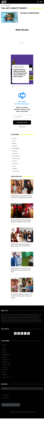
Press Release (5, 408)
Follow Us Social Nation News (11, 418)
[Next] (32, 49)
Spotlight (14, 174)
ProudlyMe (15, 166)
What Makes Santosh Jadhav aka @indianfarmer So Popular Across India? (21, 288)
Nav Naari (14, 164)
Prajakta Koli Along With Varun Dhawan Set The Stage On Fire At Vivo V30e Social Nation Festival (20, 86)
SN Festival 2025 (16, 171)
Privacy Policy (5, 411)
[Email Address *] (22, 130)
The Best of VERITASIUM (30, 13)
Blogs (13, 154)
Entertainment (16, 161)
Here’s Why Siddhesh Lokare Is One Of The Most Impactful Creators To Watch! (21, 313)
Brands (14, 156)
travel (14, 179)
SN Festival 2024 (19, 80)
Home (2, 5)
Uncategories (15, 184)
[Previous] (12, 49)
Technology (15, 176)
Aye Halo (14, 151)
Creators (14, 159)
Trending (14, 181)
